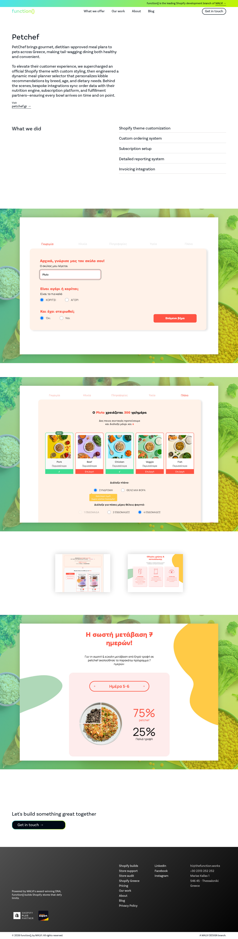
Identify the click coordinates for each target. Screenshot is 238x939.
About (136, 11)
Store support (128, 871)
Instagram (161, 875)
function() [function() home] (23, 11)
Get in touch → (30, 824)
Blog (151, 11)
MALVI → (220, 3)
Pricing (123, 885)
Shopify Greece (129, 881)
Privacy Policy (128, 905)
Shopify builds (128, 866)
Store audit (126, 875)
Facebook (161, 871)
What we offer (94, 11)
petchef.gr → (21, 106)
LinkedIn (160, 866)
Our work (118, 11)
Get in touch (214, 11)
